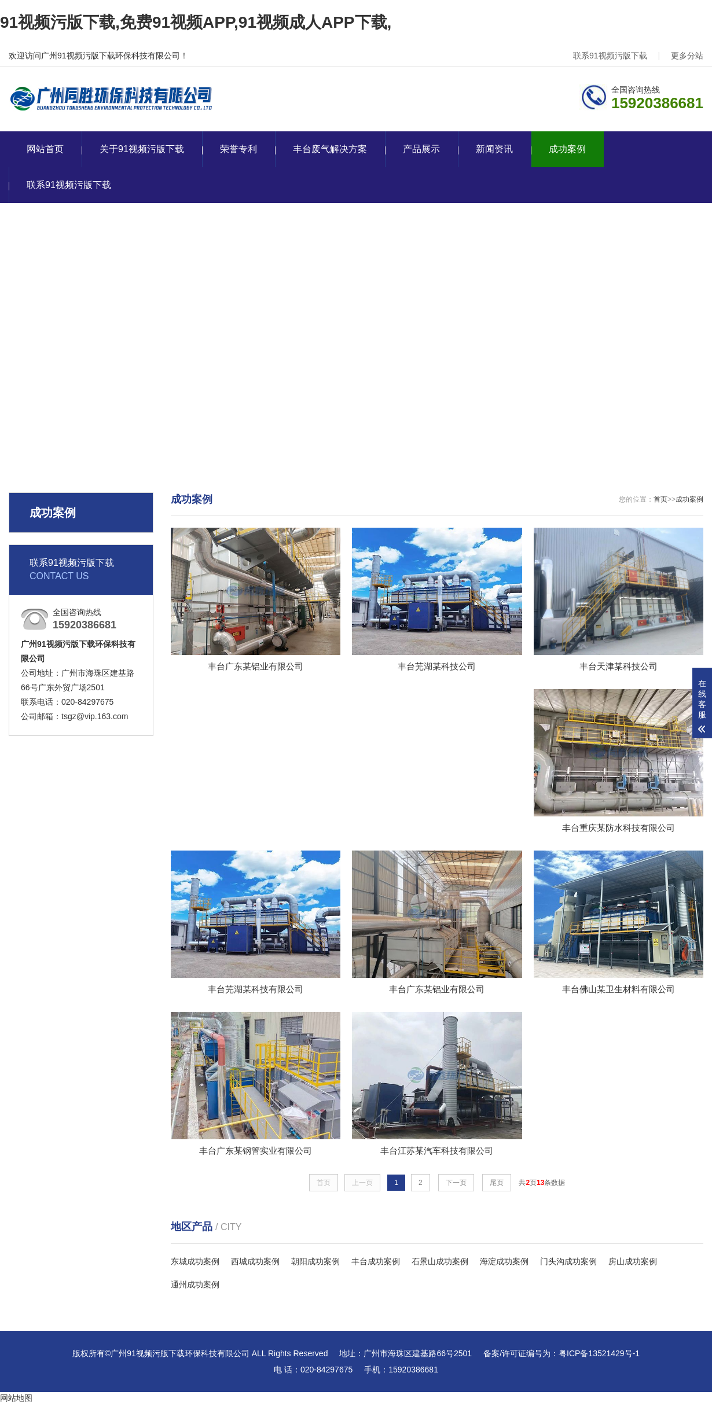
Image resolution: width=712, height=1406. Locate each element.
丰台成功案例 (375, 1263)
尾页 (497, 1185)
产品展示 (421, 149)
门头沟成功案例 (568, 1263)
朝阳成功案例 (315, 1263)
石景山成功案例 (440, 1263)
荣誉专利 (238, 149)
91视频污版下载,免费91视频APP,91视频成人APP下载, (195, 22)
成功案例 (567, 149)
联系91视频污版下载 (610, 55)
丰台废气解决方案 (330, 149)
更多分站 (687, 55)
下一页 (456, 1185)
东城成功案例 (195, 1263)
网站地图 (16, 1400)
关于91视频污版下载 (142, 149)
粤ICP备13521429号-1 (599, 1355)
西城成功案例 (255, 1263)
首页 (660, 499)
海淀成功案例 (504, 1263)
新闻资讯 (494, 149)
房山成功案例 (632, 1263)
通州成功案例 (195, 1286)
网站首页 (45, 149)
